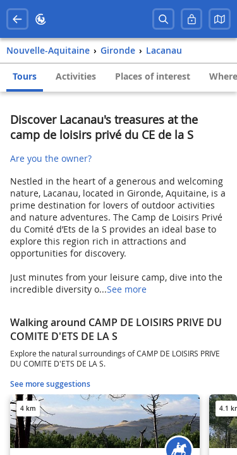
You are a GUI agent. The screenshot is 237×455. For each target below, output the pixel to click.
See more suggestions (50, 384)
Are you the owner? (51, 158)
